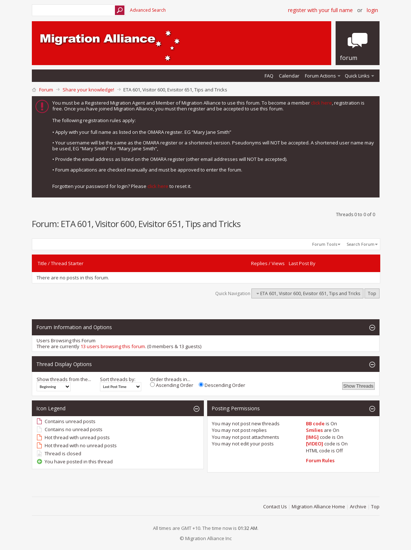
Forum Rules (320, 460)
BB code (315, 423)
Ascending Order (171, 385)
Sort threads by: (117, 379)
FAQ (269, 75)
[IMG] (312, 437)
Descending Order (222, 385)
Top (372, 293)
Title (42, 263)
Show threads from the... (64, 379)
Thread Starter (67, 263)
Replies (259, 263)
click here (321, 102)
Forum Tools (324, 244)
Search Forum (360, 244)
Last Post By (302, 263)
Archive (358, 506)
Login (372, 10)
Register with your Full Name (320, 10)
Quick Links (357, 75)
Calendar (289, 75)
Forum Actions (320, 75)
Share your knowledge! (88, 89)
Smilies (314, 430)
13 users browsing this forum (113, 346)
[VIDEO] (314, 443)
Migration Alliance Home (318, 506)
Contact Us (275, 506)
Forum (46, 89)
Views (278, 263)
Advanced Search (148, 10)
